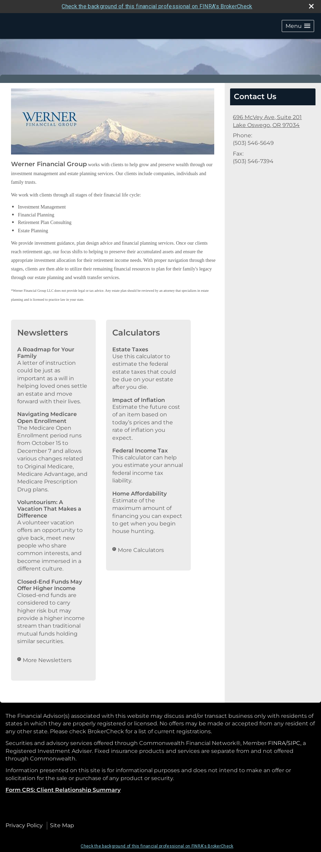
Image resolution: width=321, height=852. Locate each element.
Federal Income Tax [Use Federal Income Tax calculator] (140, 450)
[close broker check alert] (311, 6)
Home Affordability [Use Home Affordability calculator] (139, 493)
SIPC (293, 743)
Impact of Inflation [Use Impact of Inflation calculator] (138, 400)
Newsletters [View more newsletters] (42, 333)
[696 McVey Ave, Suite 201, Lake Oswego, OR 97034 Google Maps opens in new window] (267, 121)
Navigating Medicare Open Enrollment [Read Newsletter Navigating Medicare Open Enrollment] (47, 417)
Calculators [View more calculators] (136, 333)
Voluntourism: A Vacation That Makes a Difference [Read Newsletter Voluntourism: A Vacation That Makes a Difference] (49, 509)
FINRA (277, 743)
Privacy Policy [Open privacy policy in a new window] (24, 825)
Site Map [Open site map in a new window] (62, 825)
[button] (298, 26)
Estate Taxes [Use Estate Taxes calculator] (130, 349)
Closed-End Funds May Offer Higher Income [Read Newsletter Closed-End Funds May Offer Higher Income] (49, 585)
